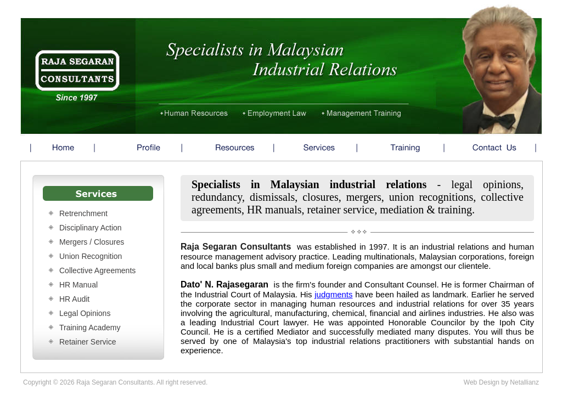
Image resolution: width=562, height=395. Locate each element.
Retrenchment (83, 213)
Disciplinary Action (90, 227)
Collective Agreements (97, 270)
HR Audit (74, 299)
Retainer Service (87, 341)
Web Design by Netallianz (501, 382)
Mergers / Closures (91, 242)
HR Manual (78, 284)
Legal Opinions (84, 313)
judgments (333, 294)
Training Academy (90, 327)
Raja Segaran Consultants (236, 246)
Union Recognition (90, 256)
